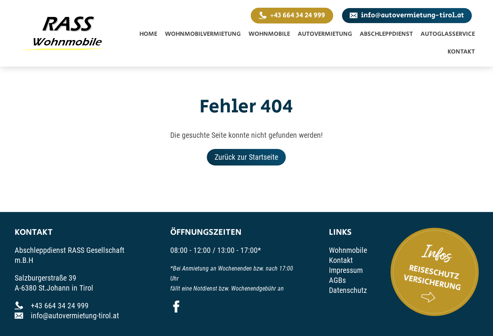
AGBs (337, 280)
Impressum (346, 270)
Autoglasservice (448, 34)
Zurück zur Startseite (246, 157)
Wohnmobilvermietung (203, 34)
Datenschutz (348, 290)
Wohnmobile (269, 34)
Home (148, 34)
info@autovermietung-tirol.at (407, 15)
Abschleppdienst (386, 34)
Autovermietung (325, 34)
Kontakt (461, 51)
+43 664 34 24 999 (292, 15)
